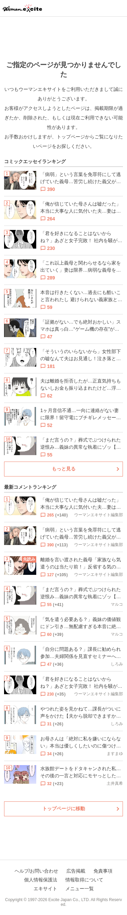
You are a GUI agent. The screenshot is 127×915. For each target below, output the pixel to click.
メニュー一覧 (79, 888)
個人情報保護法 (40, 879)
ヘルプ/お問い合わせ (37, 871)
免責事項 (102, 871)
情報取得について (84, 879)
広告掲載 (75, 871)
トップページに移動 (63, 808)
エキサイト (45, 888)
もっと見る (64, 468)
